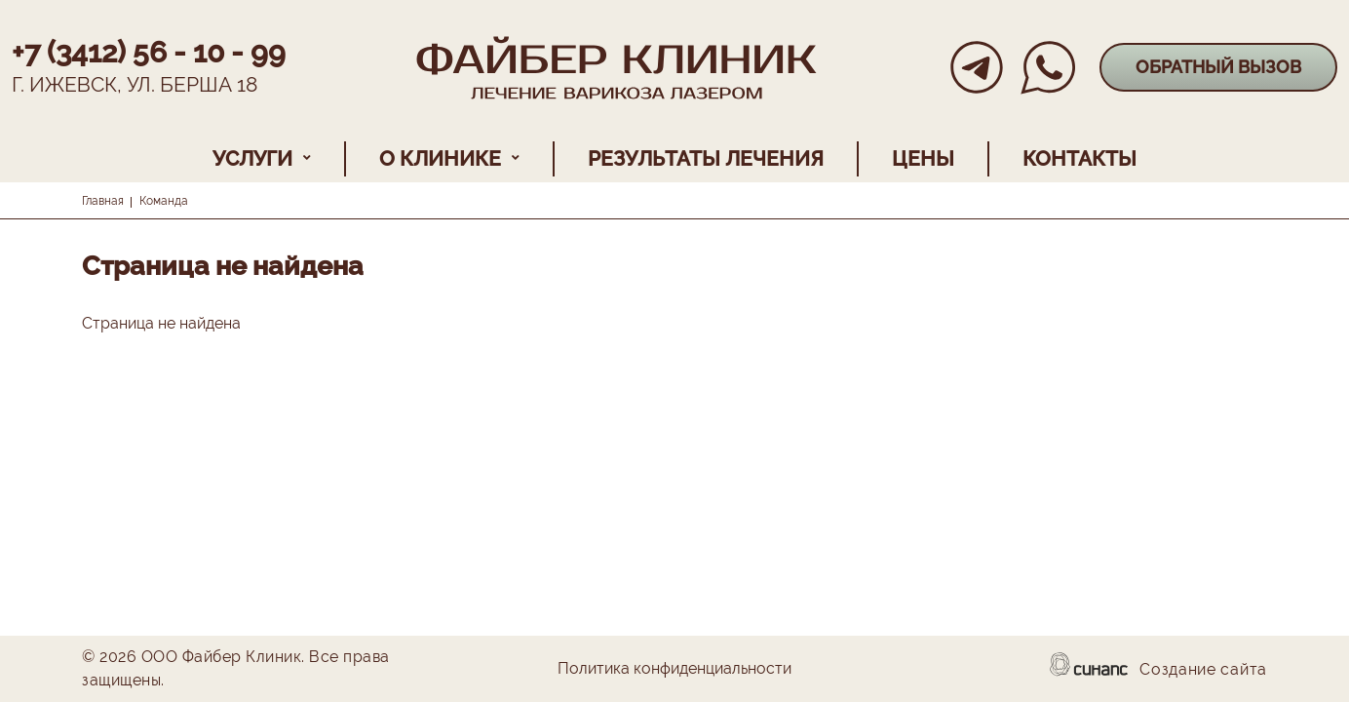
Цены (923, 158)
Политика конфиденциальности (674, 670)
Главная (103, 201)
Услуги (252, 158)
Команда (163, 201)
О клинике (440, 158)
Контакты (1079, 158)
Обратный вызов (1218, 67)
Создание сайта (1203, 671)
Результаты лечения (706, 158)
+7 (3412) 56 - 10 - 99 (149, 52)
